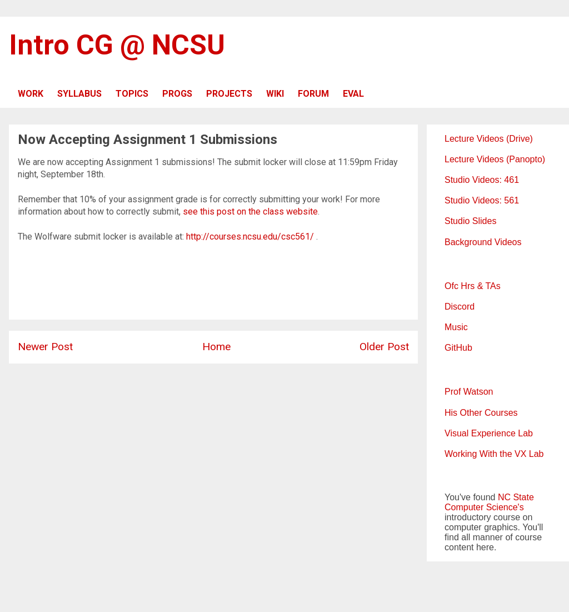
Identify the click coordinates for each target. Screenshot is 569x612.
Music (456, 327)
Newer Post (45, 346)
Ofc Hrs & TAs (473, 286)
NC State (516, 497)
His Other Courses (481, 412)
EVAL (353, 93)
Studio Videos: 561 (482, 200)
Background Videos (483, 242)
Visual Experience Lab (489, 433)
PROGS (177, 93)
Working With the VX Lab (494, 454)
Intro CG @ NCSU (117, 45)
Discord (460, 306)
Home (216, 346)
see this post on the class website (250, 211)
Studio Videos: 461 (482, 180)
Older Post (384, 346)
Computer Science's (484, 507)
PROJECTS (229, 93)
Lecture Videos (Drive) (489, 138)
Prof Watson (469, 391)
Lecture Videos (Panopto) (495, 159)
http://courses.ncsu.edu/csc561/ (250, 236)
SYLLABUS (79, 93)
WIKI (275, 93)
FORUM (313, 93)
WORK (30, 93)
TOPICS (132, 93)
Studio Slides (470, 221)
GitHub (458, 347)
